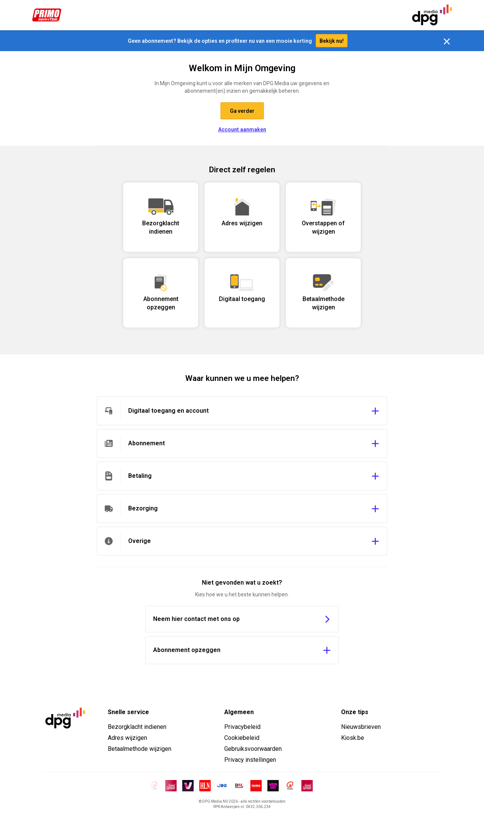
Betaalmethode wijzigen (139, 748)
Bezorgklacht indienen (137, 726)
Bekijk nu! (332, 41)
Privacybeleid (242, 726)
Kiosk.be (352, 737)
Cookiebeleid (241, 737)
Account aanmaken (242, 129)
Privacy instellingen (250, 759)
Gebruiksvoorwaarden (253, 748)
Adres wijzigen (127, 737)
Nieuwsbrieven (361, 726)
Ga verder (242, 111)
